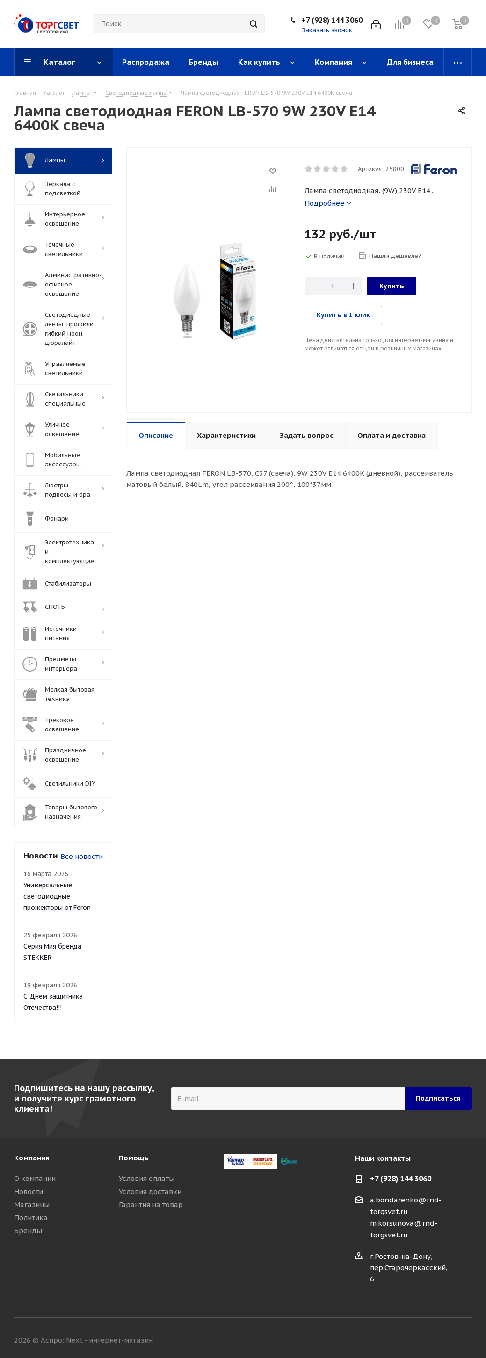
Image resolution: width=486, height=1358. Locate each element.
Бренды (28, 1230)
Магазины (32, 1204)
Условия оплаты (146, 1178)
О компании (35, 1178)
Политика (31, 1217)
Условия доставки (150, 1191)
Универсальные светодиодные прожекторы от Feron (57, 896)
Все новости (81, 856)
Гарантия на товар (151, 1204)
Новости (28, 1191)
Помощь (134, 1157)
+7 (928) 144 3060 (332, 20)
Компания (32, 1157)
